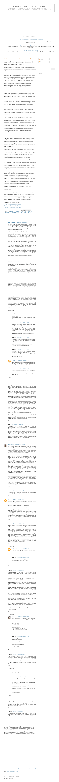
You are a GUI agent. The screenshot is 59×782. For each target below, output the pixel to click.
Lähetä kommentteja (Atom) (12, 771)
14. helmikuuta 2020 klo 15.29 (23, 313)
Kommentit (42, 61)
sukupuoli (6, 213)
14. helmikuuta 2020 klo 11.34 (19, 490)
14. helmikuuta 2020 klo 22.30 (23, 368)
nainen (24, 212)
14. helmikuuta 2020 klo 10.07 (19, 382)
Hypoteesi (29, 211)
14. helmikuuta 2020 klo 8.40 (19, 261)
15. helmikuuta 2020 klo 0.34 (19, 711)
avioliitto (12, 211)
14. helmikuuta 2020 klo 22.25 (23, 557)
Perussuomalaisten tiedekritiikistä (11, 205)
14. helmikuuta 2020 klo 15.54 (19, 523)
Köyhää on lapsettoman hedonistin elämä (12, 204)
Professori (14, 360)
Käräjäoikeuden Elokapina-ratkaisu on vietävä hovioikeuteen (31, 39)
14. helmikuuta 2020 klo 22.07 (19, 700)
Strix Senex (10, 444)
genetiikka (24, 211)
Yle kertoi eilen (7, 61)
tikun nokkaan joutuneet (21, 192)
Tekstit (41, 59)
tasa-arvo (12, 213)
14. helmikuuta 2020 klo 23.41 (23, 676)
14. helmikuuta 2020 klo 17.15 (19, 570)
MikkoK (9, 499)
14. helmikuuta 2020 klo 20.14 (22, 548)
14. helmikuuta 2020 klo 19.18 (23, 636)
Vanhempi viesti (32, 768)
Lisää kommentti (8, 721)
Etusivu (19, 768)
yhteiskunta (19, 213)
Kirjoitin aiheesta (31, 94)
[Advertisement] (29, 24)
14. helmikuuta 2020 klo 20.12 (22, 360)
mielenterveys (16, 212)
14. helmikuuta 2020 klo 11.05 (19, 444)
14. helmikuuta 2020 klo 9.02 (19, 294)
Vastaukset (11, 310)
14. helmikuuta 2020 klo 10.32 (17, 424)
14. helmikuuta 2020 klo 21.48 (19, 654)
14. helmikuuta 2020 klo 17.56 (23, 322)
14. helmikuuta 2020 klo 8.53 (20, 280)
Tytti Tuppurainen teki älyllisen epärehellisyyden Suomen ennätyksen (31, 45)
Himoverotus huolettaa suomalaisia (31, 50)
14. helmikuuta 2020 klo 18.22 (23, 349)
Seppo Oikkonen (11, 222)
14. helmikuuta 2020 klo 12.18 (18, 499)
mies (21, 212)
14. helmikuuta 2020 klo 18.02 (23, 337)
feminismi (18, 211)
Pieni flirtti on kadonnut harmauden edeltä (12, 207)
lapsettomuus (7, 212)
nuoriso (29, 212)
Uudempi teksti (7, 768)
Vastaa (9, 257)
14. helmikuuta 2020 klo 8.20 (21, 222)
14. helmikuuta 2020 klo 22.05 (21, 670)
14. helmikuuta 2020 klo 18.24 (23, 616)
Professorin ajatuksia (29, 6)
